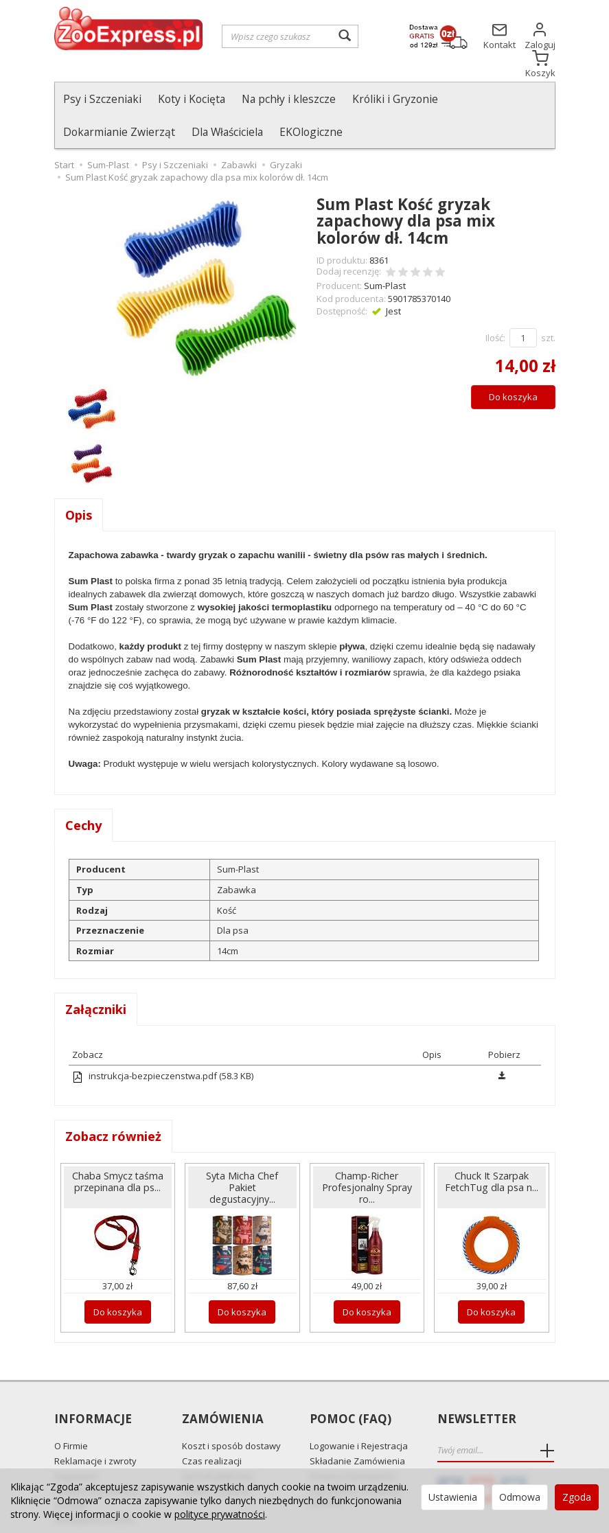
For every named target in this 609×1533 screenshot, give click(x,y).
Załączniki (95, 976)
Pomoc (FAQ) (350, 1386)
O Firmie (71, 1413)
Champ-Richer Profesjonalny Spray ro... (367, 1154)
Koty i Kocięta (191, 98)
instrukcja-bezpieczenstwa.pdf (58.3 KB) (162, 1043)
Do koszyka (513, 364)
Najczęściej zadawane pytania (356, 1463)
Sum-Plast (385, 252)
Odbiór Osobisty (216, 1457)
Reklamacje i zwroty (95, 1428)
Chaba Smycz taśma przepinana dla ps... (117, 1148)
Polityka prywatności (96, 1457)
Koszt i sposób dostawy (231, 1413)
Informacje (93, 1386)
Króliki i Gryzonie (395, 98)
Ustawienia (452, 1496)
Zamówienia (223, 1386)
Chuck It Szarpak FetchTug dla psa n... (491, 1148)
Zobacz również (113, 1103)
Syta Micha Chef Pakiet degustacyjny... (242, 1154)
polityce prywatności (219, 1514)
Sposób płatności (217, 1443)
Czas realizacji (212, 1428)
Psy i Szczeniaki (102, 98)
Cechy (83, 792)
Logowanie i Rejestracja (359, 1413)
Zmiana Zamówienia (352, 1443)
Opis (78, 482)
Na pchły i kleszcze (289, 98)
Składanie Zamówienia (357, 1428)
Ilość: (495, 305)
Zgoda (576, 1496)
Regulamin (76, 1443)
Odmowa (519, 1496)
